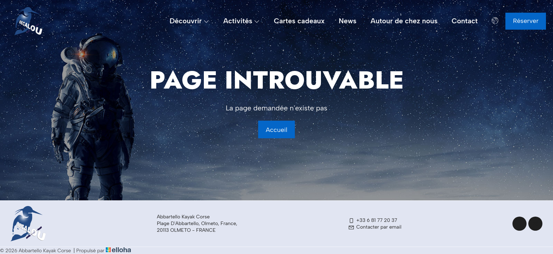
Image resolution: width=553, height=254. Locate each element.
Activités (241, 21)
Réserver (526, 21)
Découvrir (189, 21)
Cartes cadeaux (299, 21)
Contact (465, 21)
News (347, 21)
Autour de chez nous (404, 21)
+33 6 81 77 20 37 (372, 220)
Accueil (276, 130)
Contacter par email (374, 227)
